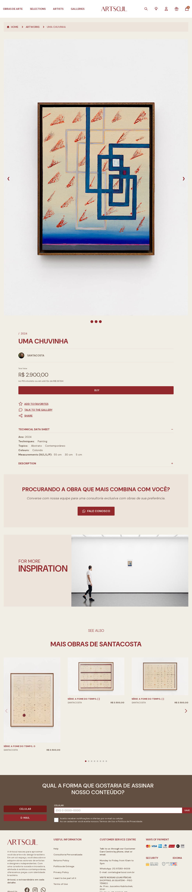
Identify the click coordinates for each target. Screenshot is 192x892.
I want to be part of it (65, 878)
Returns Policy (61, 860)
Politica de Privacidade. (130, 821)
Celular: (59, 805)
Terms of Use (61, 884)
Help (56, 848)
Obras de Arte (13, 9)
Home (12, 27)
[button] (96, 415)
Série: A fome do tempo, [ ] (84, 698)
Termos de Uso (107, 821)
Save (187, 810)
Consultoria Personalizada (68, 854)
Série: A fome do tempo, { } (148, 698)
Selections (38, 9)
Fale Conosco (96, 511)
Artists (58, 9)
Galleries (77, 9)
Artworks (33, 27)
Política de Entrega (64, 866)
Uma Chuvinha (56, 27)
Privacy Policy (61, 872)
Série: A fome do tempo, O (19, 746)
